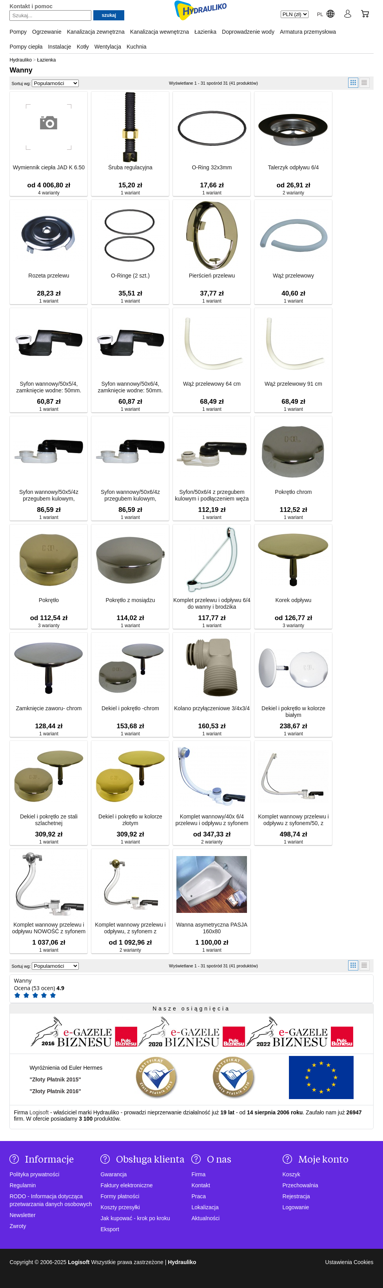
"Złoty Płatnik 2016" (55, 1091)
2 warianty (293, 193)
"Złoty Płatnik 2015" (55, 1079)
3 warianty (49, 625)
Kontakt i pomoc (31, 6)
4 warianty (49, 193)
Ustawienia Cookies (349, 1262)
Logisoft (39, 1112)
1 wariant (130, 193)
